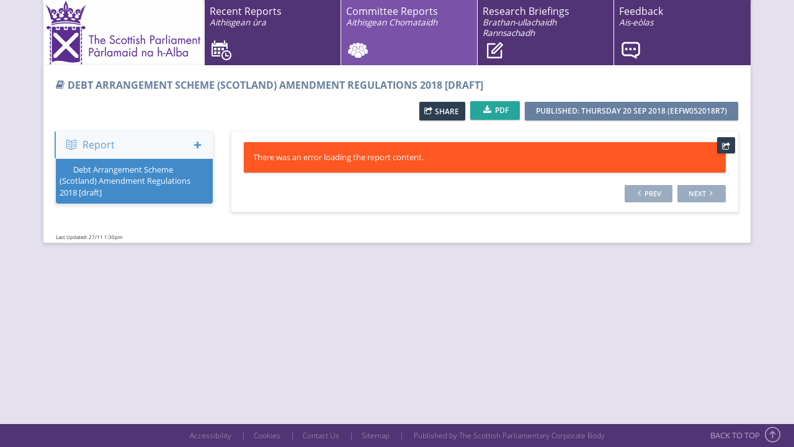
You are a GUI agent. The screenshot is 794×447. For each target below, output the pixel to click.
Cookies (267, 435)
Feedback (641, 16)
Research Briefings (526, 21)
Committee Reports (392, 16)
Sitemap (376, 435)
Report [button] (134, 144)
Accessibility (210, 435)
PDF (496, 110)
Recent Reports (246, 16)
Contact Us (321, 435)
